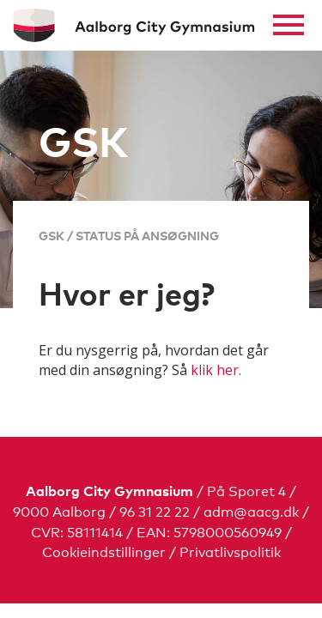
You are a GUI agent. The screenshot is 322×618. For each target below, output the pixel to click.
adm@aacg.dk (251, 510)
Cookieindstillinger (104, 550)
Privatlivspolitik (230, 550)
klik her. (216, 369)
